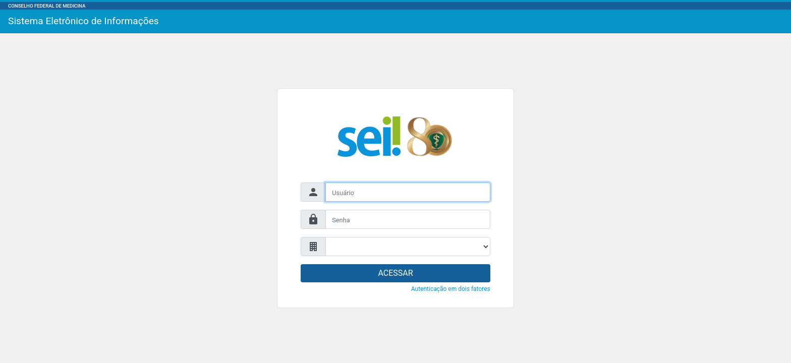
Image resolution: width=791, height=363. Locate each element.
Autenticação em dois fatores (450, 288)
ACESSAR (395, 273)
